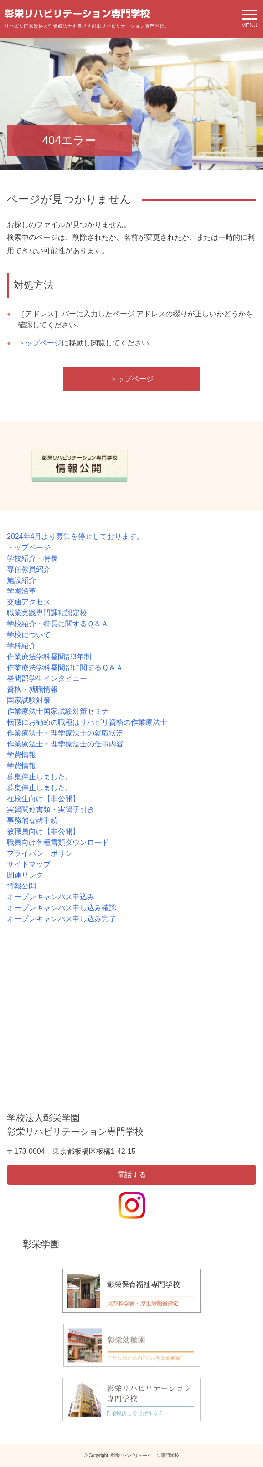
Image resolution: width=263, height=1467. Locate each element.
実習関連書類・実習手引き (50, 809)
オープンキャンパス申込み (50, 897)
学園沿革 (21, 591)
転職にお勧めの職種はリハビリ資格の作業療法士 (87, 722)
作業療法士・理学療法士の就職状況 (65, 733)
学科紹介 (21, 646)
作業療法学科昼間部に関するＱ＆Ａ (65, 667)
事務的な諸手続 (32, 820)
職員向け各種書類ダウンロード (58, 842)
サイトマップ (29, 864)
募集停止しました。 (39, 777)
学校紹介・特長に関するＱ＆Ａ (57, 624)
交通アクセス (29, 602)
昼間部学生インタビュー (47, 678)
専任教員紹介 (29, 569)
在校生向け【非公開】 (43, 798)
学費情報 (21, 755)
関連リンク (25, 875)
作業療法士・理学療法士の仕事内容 (65, 744)
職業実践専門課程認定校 (47, 613)
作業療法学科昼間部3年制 (49, 656)
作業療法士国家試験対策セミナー (61, 711)
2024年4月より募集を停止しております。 (75, 536)
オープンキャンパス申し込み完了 (61, 919)
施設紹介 (21, 580)
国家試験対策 (29, 700)
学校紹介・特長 (32, 558)
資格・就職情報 (32, 689)
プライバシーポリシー (43, 853)
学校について (29, 635)
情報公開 (21, 886)
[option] (79, 466)
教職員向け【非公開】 (43, 831)
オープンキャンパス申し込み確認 (61, 908)
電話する (131, 1174)
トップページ (40, 343)
